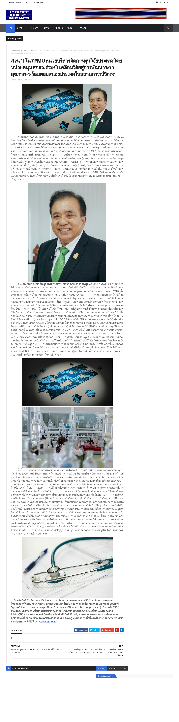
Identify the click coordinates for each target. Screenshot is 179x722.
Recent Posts (133, 473)
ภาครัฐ (83, 27)
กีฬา (123, 448)
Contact (28, 2)
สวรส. (26, 50)
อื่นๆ (123, 462)
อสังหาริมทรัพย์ (127, 431)
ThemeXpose (22, 718)
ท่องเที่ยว (59, 27)
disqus (99, 703)
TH (30, 50)
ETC (124, 487)
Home (11, 2)
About (19, 2)
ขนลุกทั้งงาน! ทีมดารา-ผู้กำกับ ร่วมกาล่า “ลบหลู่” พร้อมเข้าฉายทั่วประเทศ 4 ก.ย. (150, 309)
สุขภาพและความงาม (130, 452)
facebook (109, 703)
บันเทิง (70, 27)
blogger (89, 703)
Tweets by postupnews (132, 267)
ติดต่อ (123, 465)
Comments (160, 473)
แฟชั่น (124, 455)
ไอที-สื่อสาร (34, 27)
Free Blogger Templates (40, 718)
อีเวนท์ (47, 27)
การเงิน (124, 445)
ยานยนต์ (125, 435)
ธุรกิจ (19, 27)
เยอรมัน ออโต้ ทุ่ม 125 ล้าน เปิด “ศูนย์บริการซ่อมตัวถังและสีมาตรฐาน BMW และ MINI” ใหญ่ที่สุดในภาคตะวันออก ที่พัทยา (153, 299)
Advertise (38, 2)
